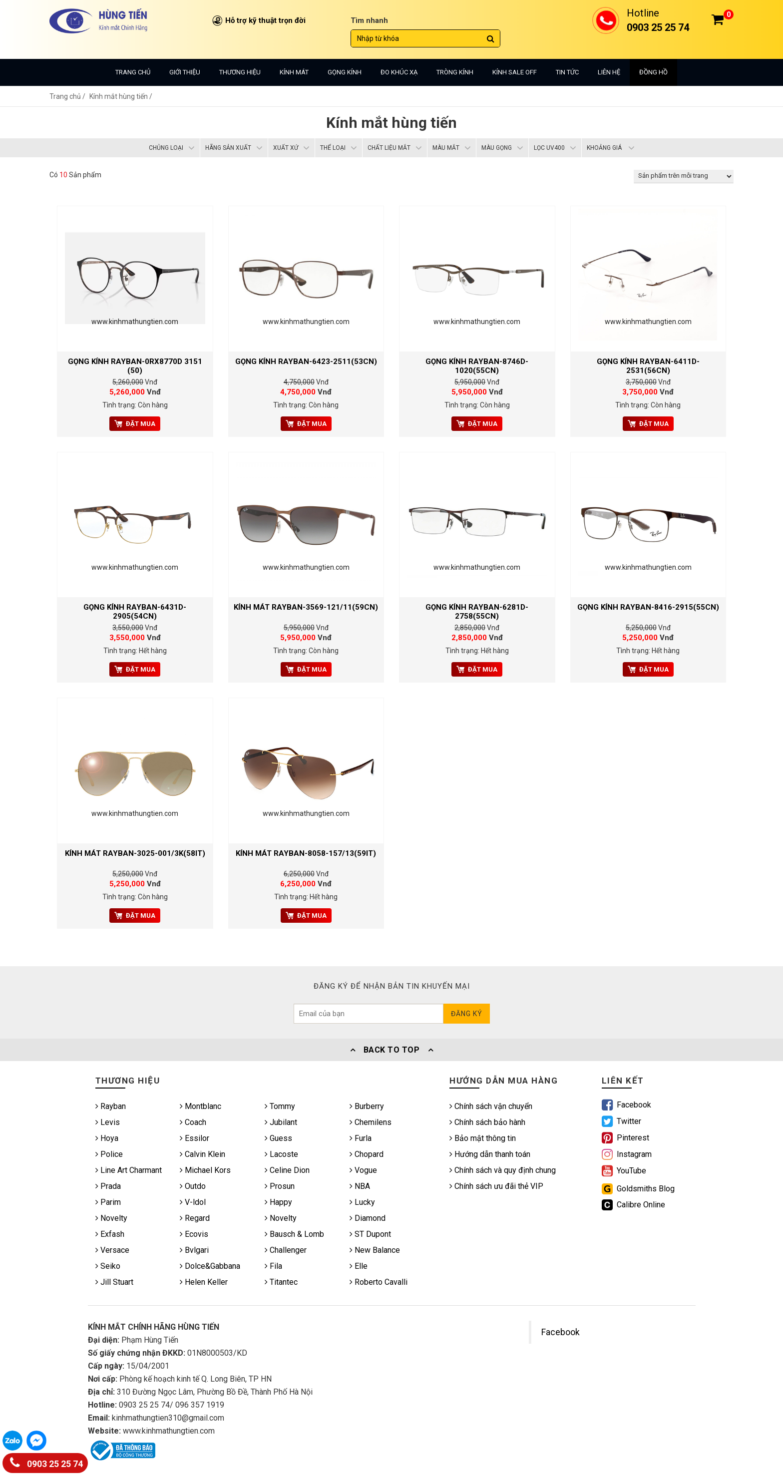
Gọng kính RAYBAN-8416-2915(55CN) (648, 607)
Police (109, 1154)
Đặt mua (134, 423)
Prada (108, 1186)
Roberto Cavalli (378, 1282)
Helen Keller (204, 1282)
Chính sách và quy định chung (502, 1170)
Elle (359, 1266)
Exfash (109, 1234)
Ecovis (194, 1234)
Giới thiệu (184, 72)
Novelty (111, 1218)
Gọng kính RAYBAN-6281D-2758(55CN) (476, 612)
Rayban (110, 1106)
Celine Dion (287, 1170)
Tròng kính (454, 72)
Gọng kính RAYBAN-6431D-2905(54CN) (134, 612)
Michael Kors (205, 1170)
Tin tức (567, 72)
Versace (112, 1250)
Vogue (363, 1170)
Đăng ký (466, 1014)
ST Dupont (370, 1234)
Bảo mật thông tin (482, 1138)
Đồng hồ (653, 72)
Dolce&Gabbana (210, 1266)
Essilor (194, 1138)
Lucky (362, 1202)
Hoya (106, 1138)
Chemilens (371, 1122)
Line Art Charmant (128, 1170)
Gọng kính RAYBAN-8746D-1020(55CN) (476, 366)
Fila (273, 1266)
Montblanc (200, 1106)
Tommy (280, 1106)
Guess (278, 1138)
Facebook (560, 1332)
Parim (108, 1202)
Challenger (286, 1250)
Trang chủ (132, 72)
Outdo (193, 1186)
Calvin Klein (202, 1154)
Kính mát (294, 72)
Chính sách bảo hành (487, 1122)
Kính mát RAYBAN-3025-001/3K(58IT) (135, 853)
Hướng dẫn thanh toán (489, 1154)
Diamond (368, 1218)
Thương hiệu (240, 72)
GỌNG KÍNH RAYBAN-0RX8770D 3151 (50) (135, 366)
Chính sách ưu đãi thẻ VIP (496, 1186)
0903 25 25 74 (46, 1462)
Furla (361, 1138)
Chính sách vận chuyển (490, 1106)
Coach (193, 1122)
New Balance (375, 1250)
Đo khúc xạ (399, 72)
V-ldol (193, 1202)
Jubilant (281, 1122)
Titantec (281, 1282)
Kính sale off (514, 72)
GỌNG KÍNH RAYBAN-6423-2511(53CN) (306, 361)
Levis (107, 1122)
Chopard (367, 1154)
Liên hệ (609, 72)
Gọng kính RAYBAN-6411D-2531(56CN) (648, 366)
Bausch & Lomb (294, 1234)
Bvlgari (194, 1250)
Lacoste (281, 1154)
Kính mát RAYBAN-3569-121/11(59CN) (306, 607)
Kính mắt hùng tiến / (120, 96)
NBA (360, 1186)
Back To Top (391, 1050)
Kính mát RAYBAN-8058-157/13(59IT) (306, 853)
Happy (278, 1202)
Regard (195, 1218)
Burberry (367, 1106)
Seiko (107, 1266)
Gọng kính (345, 72)
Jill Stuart (114, 1282)
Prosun (280, 1186)
